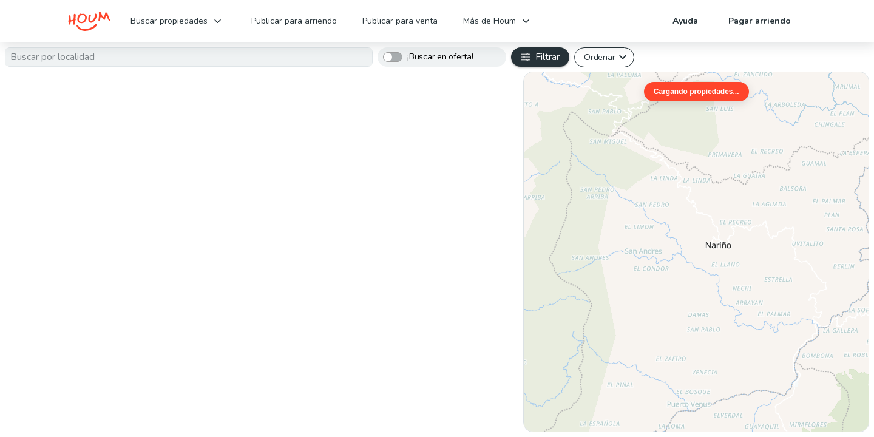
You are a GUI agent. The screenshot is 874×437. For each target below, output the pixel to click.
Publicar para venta (400, 21)
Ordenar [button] (599, 57)
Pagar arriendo (759, 21)
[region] (696, 252)
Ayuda (685, 21)
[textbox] (188, 57)
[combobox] (188, 57)
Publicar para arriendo (294, 21)
